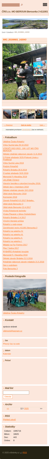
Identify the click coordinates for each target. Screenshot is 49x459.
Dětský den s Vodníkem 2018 (16, 187)
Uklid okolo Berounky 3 (13, 204)
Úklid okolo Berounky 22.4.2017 (17, 207)
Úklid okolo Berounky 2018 (14, 194)
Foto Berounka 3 (10, 269)
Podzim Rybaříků (10, 166)
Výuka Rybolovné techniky (14, 211)
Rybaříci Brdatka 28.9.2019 (15, 170)
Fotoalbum (10, 32)
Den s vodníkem (10, 265)
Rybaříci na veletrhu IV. (13, 231)
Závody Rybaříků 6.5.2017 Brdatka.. (19, 201)
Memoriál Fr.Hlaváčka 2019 (15, 177)
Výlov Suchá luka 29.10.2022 (15, 145)
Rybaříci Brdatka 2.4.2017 (14, 218)
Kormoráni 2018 (10, 197)
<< (8, 409)
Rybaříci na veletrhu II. (13, 238)
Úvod (3, 32)
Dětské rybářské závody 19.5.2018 (18, 190)
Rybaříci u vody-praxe (12, 224)
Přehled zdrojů (9, 420)
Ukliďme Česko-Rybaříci (13, 142)
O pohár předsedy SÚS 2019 (15, 173)
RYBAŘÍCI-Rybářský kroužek (16, 252)
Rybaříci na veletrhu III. (13, 235)
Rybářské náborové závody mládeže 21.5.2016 (23, 262)
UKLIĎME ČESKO (11, 180)
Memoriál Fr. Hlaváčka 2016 (15, 255)
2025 (26, 409)
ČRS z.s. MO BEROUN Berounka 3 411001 (25, 11)
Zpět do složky (26, 125)
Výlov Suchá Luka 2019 (13, 163)
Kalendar (7, 354)
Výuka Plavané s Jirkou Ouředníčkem (19, 214)
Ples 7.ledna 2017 (11, 248)
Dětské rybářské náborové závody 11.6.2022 (22, 154)
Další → (42, 125)
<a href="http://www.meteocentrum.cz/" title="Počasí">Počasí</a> (24, 372)
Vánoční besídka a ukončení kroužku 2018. (22, 183)
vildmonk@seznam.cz (12, 331)
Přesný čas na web (11, 344)
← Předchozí (8, 125)
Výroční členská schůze (13, 221)
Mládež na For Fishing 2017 (15, 245)
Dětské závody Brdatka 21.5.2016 (18, 258)
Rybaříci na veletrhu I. (12, 241)
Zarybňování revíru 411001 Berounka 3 (20, 228)
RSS (25, 453)
